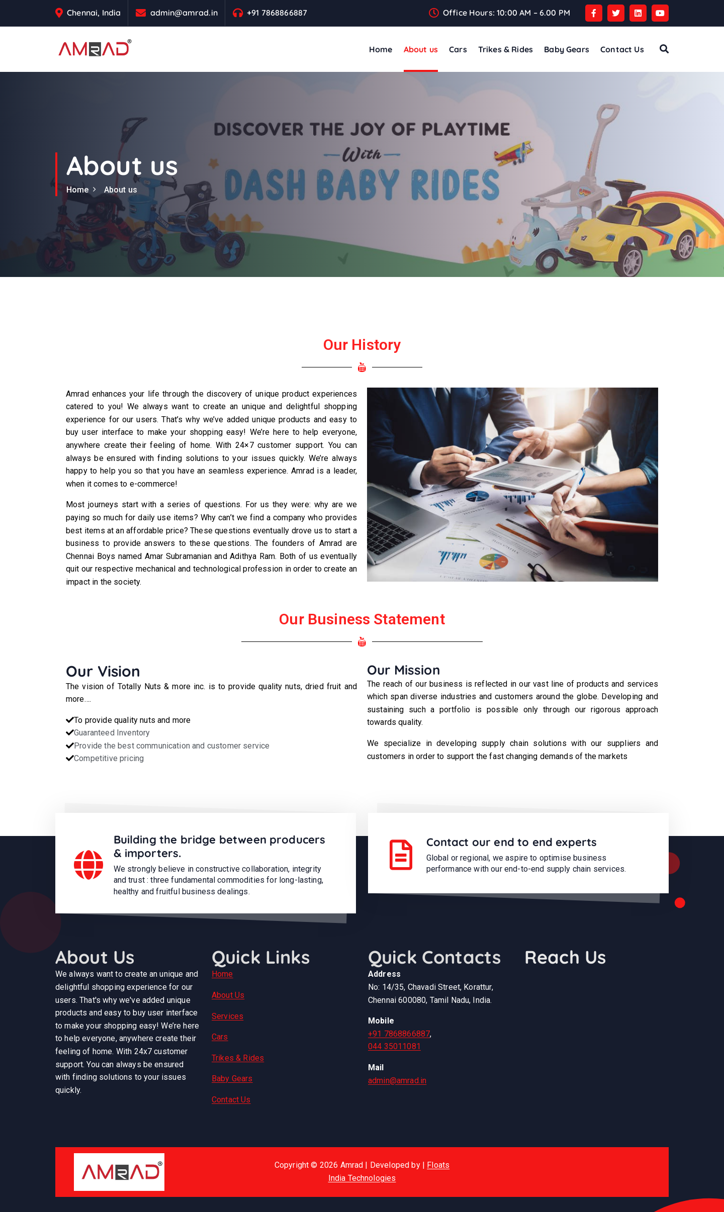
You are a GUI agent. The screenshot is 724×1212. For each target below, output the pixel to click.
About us (421, 49)
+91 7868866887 (277, 13)
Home (381, 49)
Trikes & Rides (505, 49)
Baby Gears (566, 49)
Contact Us (622, 49)
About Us (228, 995)
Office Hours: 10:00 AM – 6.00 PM (506, 13)
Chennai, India (94, 13)
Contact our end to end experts (511, 842)
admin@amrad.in (184, 13)
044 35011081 (394, 1046)
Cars (458, 49)
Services (227, 1016)
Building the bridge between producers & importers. (220, 846)
